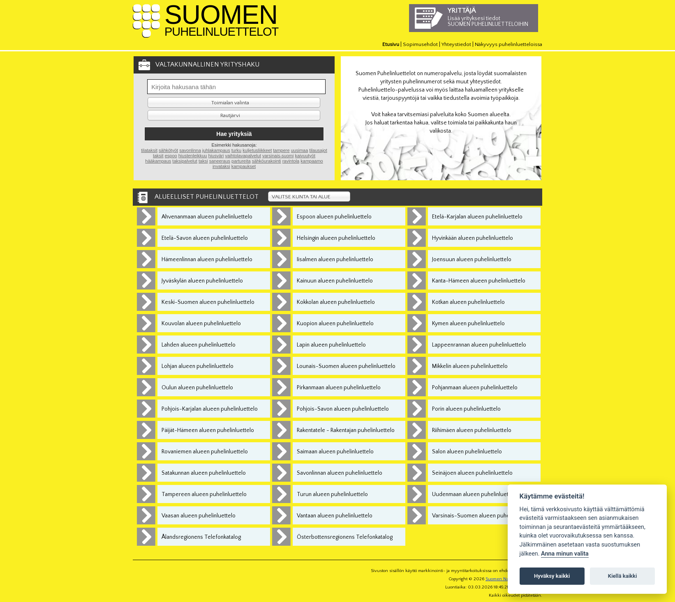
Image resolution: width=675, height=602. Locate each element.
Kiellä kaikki (622, 576)
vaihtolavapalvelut (243, 155)
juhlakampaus (216, 150)
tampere (281, 150)
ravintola (291, 161)
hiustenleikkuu (192, 155)
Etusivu (390, 44)
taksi (203, 161)
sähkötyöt (168, 150)
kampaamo (312, 161)
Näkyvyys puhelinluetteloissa (508, 44)
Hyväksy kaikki (552, 576)
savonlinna (190, 150)
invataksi (221, 166)
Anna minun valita (565, 553)
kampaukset (243, 166)
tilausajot (318, 150)
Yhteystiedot (456, 44)
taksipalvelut (184, 161)
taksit (158, 155)
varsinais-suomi (278, 155)
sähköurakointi (266, 161)
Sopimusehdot (420, 44)
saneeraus (219, 161)
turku (236, 150)
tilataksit (149, 150)
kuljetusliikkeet (257, 150)
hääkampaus (158, 161)
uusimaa (299, 150)
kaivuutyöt (305, 155)
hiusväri (216, 155)
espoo (171, 155)
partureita (240, 161)
